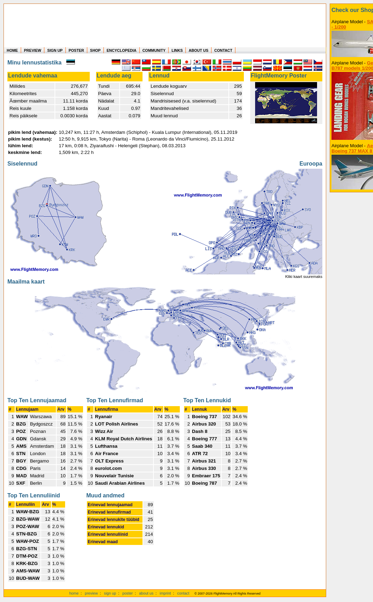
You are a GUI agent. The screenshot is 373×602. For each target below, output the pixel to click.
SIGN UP (55, 50)
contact (183, 593)
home (74, 593)
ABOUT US (198, 50)
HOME (12, 50)
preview (91, 593)
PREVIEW (32, 50)
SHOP (95, 50)
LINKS (177, 50)
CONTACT (223, 50)
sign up (110, 593)
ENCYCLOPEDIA (122, 50)
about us (146, 593)
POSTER (76, 50)
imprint (165, 593)
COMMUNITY (154, 50)
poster (127, 593)
